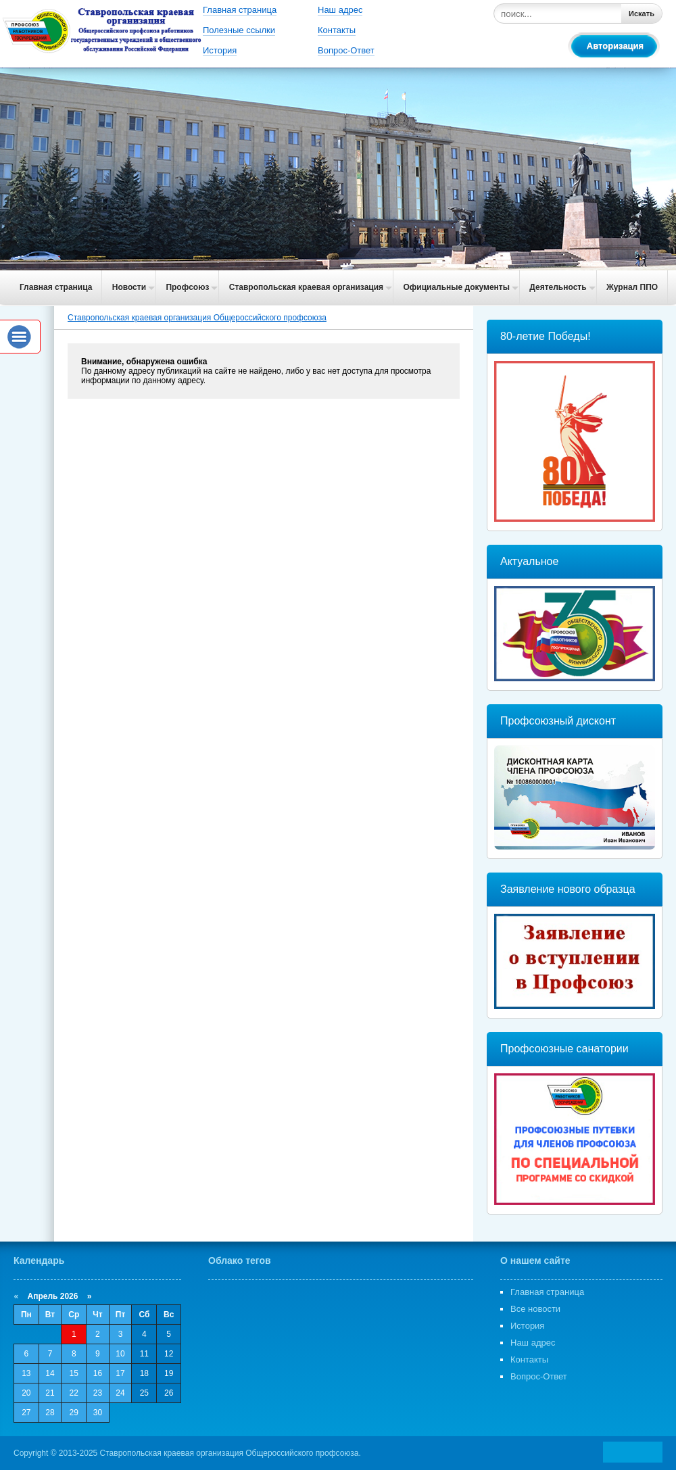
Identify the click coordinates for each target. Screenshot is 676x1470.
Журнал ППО (632, 287)
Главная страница (239, 10)
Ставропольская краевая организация (306, 287)
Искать (641, 13)
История (220, 50)
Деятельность (557, 287)
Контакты (337, 30)
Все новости (535, 1309)
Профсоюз (187, 287)
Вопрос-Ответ (346, 50)
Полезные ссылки (239, 30)
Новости (129, 287)
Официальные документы (456, 287)
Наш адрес (340, 10)
